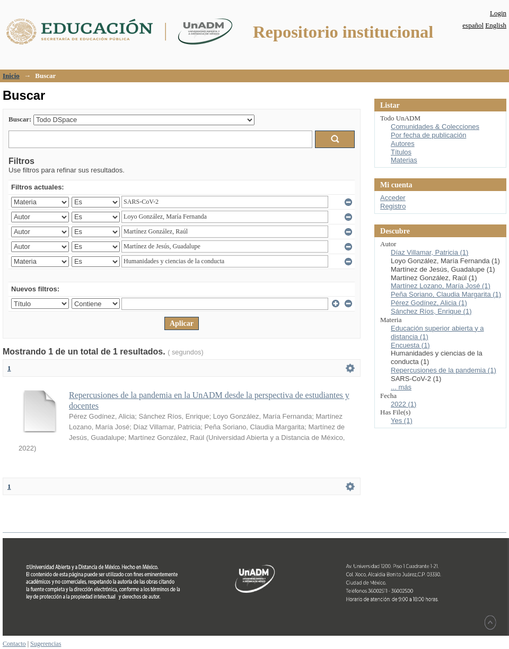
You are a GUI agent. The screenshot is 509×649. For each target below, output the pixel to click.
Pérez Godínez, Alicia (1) (429, 303)
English (495, 25)
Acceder (393, 198)
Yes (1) (402, 421)
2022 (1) (403, 404)
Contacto (14, 643)
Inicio (11, 76)
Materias (404, 160)
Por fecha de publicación (428, 135)
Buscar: (19, 119)
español (473, 25)
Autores (403, 144)
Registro (393, 206)
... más (401, 387)
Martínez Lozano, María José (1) (440, 286)
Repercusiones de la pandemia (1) (443, 370)
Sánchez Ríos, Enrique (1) (431, 311)
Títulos (401, 152)
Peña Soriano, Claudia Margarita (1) (446, 294)
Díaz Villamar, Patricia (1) (429, 252)
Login (498, 13)
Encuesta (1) (410, 345)
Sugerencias (45, 643)
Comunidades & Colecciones (435, 127)
